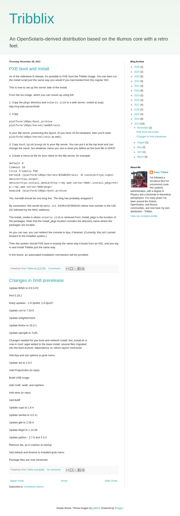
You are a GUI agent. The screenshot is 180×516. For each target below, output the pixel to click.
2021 (137, 86)
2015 (137, 114)
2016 (137, 109)
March (141, 156)
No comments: (54, 469)
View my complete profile (143, 216)
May (139, 147)
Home (64, 480)
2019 (137, 95)
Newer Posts (17, 480)
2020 (137, 90)
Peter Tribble (161, 172)
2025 (137, 67)
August (141, 142)
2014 (137, 118)
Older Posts (111, 480)
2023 (137, 76)
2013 (137, 123)
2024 (137, 71)
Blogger (119, 508)
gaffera (96, 508)
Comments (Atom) (33, 486)
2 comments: (54, 268)
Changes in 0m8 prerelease (36, 280)
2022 (137, 81)
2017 (137, 104)
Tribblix (31, 18)
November (143, 127)
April (140, 152)
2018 (137, 100)
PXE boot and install (29, 68)
